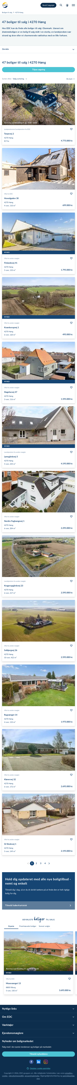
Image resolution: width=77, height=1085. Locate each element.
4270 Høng (19, 12)
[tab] (11, 926)
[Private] (5, 5)
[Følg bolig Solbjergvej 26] (71, 645)
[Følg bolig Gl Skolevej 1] (71, 839)
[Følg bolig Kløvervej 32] (71, 774)
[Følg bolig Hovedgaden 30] (71, 193)
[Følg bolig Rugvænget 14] (71, 710)
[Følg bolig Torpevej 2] (71, 129)
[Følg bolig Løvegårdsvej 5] (71, 452)
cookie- (5, 1076)
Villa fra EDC (8, 194)
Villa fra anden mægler (11, 258)
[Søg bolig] (61, 5)
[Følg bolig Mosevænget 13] (69, 978)
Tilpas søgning (38, 70)
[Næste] (49, 863)
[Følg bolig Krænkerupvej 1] (71, 322)
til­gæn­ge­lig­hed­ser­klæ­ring (50, 1076)
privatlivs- (69, 1073)
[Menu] (73, 5)
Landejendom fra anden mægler (15, 452)
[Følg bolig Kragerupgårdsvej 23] (71, 581)
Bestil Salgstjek (48, 5)
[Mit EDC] (67, 5)
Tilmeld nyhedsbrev (39, 1054)
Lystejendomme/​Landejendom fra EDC (17, 129)
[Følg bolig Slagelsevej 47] (71, 387)
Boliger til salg (7, 12)
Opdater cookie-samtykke (38, 1068)
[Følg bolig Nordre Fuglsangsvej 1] (71, 516)
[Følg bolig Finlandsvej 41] (71, 258)
